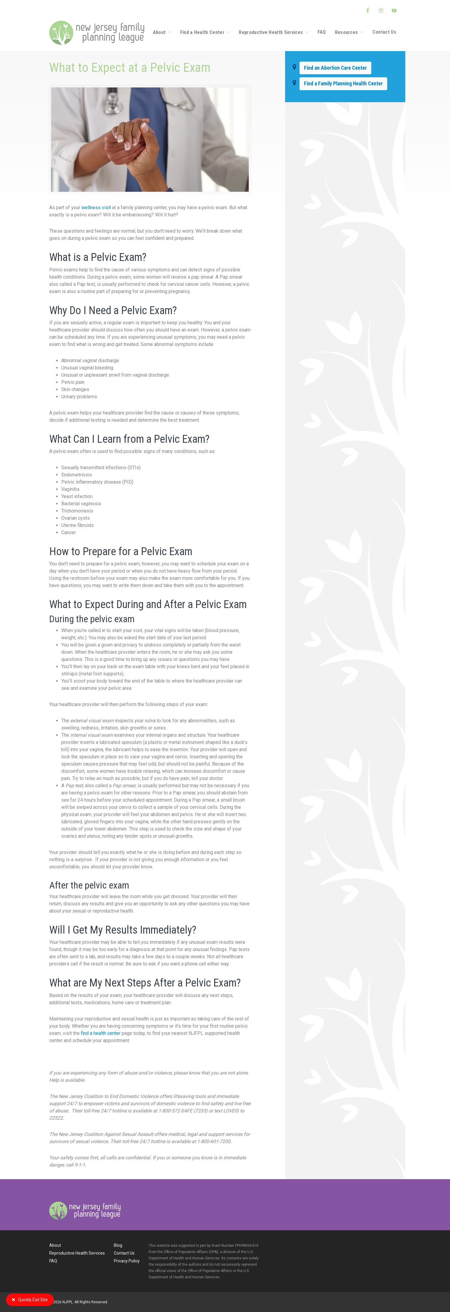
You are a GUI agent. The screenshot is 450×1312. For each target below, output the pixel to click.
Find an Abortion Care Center (335, 68)
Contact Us (124, 1253)
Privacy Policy (127, 1260)
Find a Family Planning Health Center (343, 84)
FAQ (53, 1260)
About (55, 1245)
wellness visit (96, 207)
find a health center (101, 1033)
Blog (118, 1245)
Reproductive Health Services (77, 1253)
